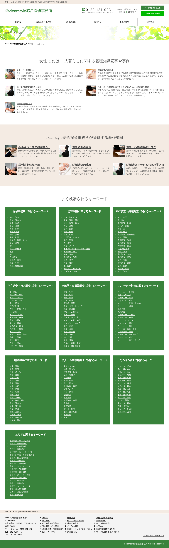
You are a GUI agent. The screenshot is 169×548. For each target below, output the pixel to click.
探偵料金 (98, 22)
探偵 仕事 (14, 226)
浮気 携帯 (14, 409)
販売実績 (67, 406)
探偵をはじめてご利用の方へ (79, 529)
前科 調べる (69, 369)
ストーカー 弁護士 (126, 292)
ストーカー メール (126, 315)
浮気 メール (69, 246)
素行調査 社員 (124, 223)
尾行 (11, 254)
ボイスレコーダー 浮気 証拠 (77, 249)
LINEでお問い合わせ (152, 13)
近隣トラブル (123, 406)
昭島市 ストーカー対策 (20, 486)
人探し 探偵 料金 (18, 309)
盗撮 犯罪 (68, 292)
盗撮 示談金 (69, 332)
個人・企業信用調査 (75, 520)
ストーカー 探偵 (125, 297)
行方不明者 (14, 306)
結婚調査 (71, 518)
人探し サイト (16, 297)
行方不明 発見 (16, 300)
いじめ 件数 (123, 226)
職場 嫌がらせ (124, 389)
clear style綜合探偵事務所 (16, 44)
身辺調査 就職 (124, 243)
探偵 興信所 (15, 249)
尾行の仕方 (122, 232)
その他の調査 (73, 526)
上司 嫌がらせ (70, 412)
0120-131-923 (98, 10)
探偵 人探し (15, 320)
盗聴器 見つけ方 (71, 317)
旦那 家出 (14, 340)
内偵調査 (13, 257)
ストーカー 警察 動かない (130, 303)
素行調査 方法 (124, 254)
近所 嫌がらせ (124, 378)
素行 (11, 246)
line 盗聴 (68, 337)
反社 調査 (122, 271)
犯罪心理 (121, 309)
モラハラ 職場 (124, 383)
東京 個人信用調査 (18, 489)
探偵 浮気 (14, 243)
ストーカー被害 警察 (127, 329)
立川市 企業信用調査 (19, 492)
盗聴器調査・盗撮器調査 (52, 529)
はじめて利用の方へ (44, 22)
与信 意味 (68, 392)
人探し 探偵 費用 (18, 334)
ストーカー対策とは (25, 70)
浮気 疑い (68, 263)
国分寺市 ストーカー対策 (21, 452)
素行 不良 (14, 380)
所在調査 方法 (16, 326)
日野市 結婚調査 (17, 480)
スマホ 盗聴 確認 (72, 320)
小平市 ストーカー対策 (20, 475)
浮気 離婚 (68, 232)
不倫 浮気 (68, 254)
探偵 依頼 (14, 229)
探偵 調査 (14, 217)
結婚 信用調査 (16, 417)
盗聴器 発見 (69, 303)
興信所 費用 (15, 260)
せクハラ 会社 (124, 397)
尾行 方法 (122, 260)
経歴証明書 (68, 380)
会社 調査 (68, 383)
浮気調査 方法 (70, 271)
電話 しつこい (124, 295)
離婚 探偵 (14, 223)
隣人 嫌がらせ (124, 392)
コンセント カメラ (72, 323)
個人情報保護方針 (103, 523)
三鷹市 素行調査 (17, 461)
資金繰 (66, 403)
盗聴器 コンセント (72, 346)
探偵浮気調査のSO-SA (105, 529)
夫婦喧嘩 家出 (124, 246)
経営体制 (67, 378)
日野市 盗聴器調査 (18, 446)
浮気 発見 (68, 260)
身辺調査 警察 (124, 263)
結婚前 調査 (15, 420)
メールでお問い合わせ (152, 8)
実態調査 (121, 312)
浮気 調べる (15, 372)
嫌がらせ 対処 (124, 403)
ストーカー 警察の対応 (128, 334)
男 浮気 (67, 243)
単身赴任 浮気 (70, 251)
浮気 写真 (68, 240)
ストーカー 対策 (125, 337)
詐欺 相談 (14, 392)
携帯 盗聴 (14, 237)
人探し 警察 (15, 337)
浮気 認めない (70, 217)
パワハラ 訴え (124, 372)
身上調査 (67, 415)
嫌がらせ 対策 (124, 380)
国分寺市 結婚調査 (18, 463)
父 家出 (13, 312)
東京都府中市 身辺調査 (20, 441)
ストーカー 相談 (125, 326)
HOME (18, 22)
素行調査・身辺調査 (50, 523)
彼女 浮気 (68, 226)
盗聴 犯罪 (14, 263)
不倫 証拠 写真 (71, 220)
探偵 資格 (14, 234)
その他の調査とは (24, 104)
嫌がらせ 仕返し (125, 409)
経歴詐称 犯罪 (70, 400)
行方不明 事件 (16, 295)
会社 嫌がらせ (124, 369)
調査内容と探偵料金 (104, 518)
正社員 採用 (69, 409)
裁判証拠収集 (73, 523)
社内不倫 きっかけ (72, 237)
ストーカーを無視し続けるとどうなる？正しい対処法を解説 (123, 87)
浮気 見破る (15, 412)
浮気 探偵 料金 (17, 400)
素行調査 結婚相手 (126, 234)
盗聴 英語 (68, 329)
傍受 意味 (68, 340)
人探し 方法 (15, 332)
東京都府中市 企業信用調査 (22, 455)
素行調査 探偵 (124, 257)
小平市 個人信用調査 (19, 458)
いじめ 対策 (123, 400)
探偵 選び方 (15, 220)
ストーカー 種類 (125, 332)
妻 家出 (121, 220)
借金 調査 (14, 369)
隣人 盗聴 (68, 326)
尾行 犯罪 (122, 217)
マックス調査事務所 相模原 (107, 532)
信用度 (66, 417)
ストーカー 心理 (125, 317)
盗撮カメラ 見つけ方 (73, 306)
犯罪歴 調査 (123, 269)
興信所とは (14, 232)
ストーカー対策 (48, 532)
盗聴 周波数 (69, 309)
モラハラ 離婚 (124, 375)
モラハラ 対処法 (125, 386)
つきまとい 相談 (125, 323)
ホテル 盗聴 (69, 315)
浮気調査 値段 (70, 257)
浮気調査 (46, 520)
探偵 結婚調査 (16, 266)
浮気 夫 (121, 229)
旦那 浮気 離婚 (71, 223)
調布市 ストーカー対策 (20, 466)
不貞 (11, 251)
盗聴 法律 (68, 334)
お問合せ (151, 22)
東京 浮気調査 (16, 495)
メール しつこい (125, 320)
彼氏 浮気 (68, 229)
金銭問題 (67, 395)
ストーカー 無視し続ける (129, 340)
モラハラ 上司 (124, 412)
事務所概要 (124, 22)
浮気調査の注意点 (105, 70)
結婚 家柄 (14, 378)
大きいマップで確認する (153, 535)
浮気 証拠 (14, 375)
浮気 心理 (68, 234)
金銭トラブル (69, 366)
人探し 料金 (15, 343)
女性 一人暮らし (71, 312)
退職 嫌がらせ (124, 395)
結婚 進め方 (15, 406)
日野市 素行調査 (17, 449)
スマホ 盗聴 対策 (72, 343)
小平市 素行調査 (17, 483)
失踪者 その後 (16, 329)
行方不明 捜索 (16, 346)
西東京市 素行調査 (18, 472)
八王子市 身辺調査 (18, 469)
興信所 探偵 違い (18, 240)
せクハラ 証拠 (124, 366)
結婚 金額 (14, 386)
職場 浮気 (14, 383)
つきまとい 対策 (125, 300)
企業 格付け (69, 375)
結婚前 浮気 (15, 415)
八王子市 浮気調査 (18, 478)
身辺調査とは (123, 249)
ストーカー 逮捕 (125, 306)
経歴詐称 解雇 (70, 386)
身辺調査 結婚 (124, 240)
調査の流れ (71, 22)
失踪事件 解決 (16, 317)
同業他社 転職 (70, 372)
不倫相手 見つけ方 (72, 269)
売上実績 (67, 397)
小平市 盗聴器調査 (18, 443)
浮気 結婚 (14, 389)
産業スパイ (68, 389)
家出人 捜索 (15, 323)
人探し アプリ (16, 315)
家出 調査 (14, 303)
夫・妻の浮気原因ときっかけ (29, 87)
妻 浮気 (67, 266)
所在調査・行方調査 (50, 526)
